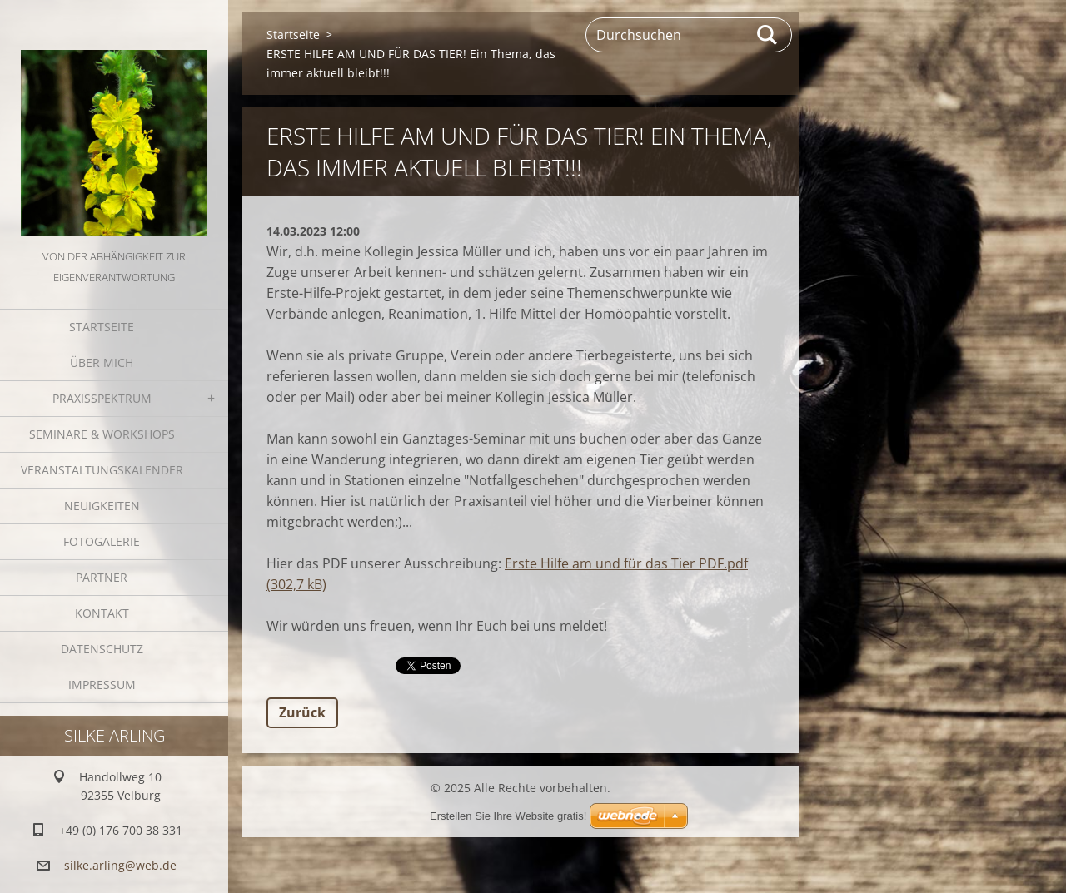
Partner (101, 577)
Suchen (768, 34)
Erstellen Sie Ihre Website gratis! (508, 816)
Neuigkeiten (102, 505)
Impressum (102, 684)
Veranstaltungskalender (102, 470)
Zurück (302, 712)
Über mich (101, 362)
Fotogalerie (101, 541)
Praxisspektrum (102, 398)
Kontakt (102, 613)
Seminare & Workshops (102, 434)
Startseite (101, 327)
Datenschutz (102, 649)
